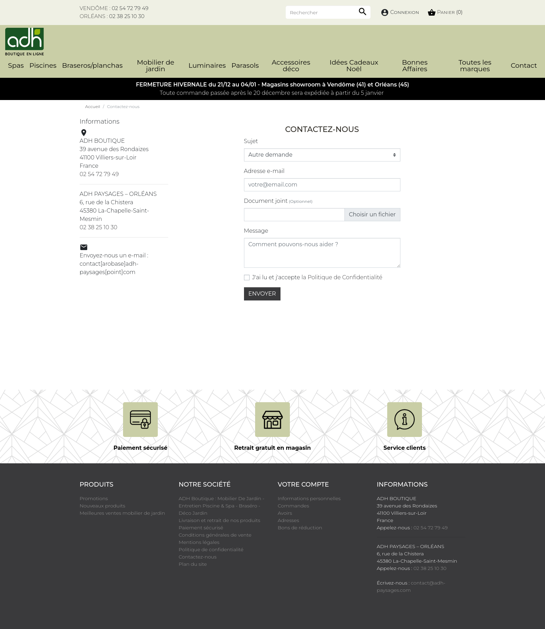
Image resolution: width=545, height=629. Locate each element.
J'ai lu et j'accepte (317, 277)
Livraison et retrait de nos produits (219, 520)
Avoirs (285, 513)
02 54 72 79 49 (130, 8)
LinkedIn (167, 601)
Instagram (148, 601)
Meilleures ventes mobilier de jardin (122, 513)
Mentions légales (199, 542)
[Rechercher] (328, 12)
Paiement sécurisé (201, 527)
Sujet (251, 141)
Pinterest (128, 601)
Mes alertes (291, 535)
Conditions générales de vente (215, 535)
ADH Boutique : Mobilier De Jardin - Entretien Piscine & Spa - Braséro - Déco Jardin (222, 505)
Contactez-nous (198, 557)
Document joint (278, 201)
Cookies (341, 614)
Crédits (319, 614)
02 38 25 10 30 (127, 16)
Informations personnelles (309, 498)
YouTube (109, 601)
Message (256, 230)
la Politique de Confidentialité (341, 277)
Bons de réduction (300, 527)
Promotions (94, 498)
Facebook (89, 601)
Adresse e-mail (264, 171)
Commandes (293, 506)
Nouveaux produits (102, 506)
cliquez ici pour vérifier (399, 601)
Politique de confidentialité (211, 549)
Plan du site (193, 564)
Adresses (288, 520)
